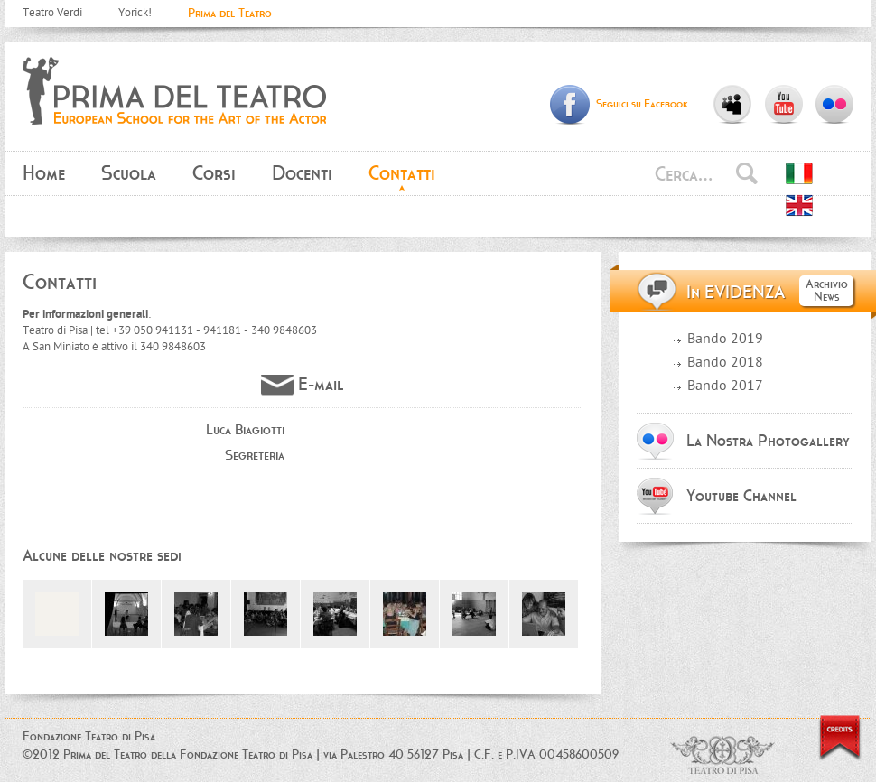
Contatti (401, 173)
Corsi (214, 173)
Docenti (302, 173)
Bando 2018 (725, 363)
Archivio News (827, 290)
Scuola (128, 173)
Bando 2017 (725, 386)
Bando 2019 (725, 339)
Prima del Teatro (230, 13)
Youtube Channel (741, 496)
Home (44, 173)
